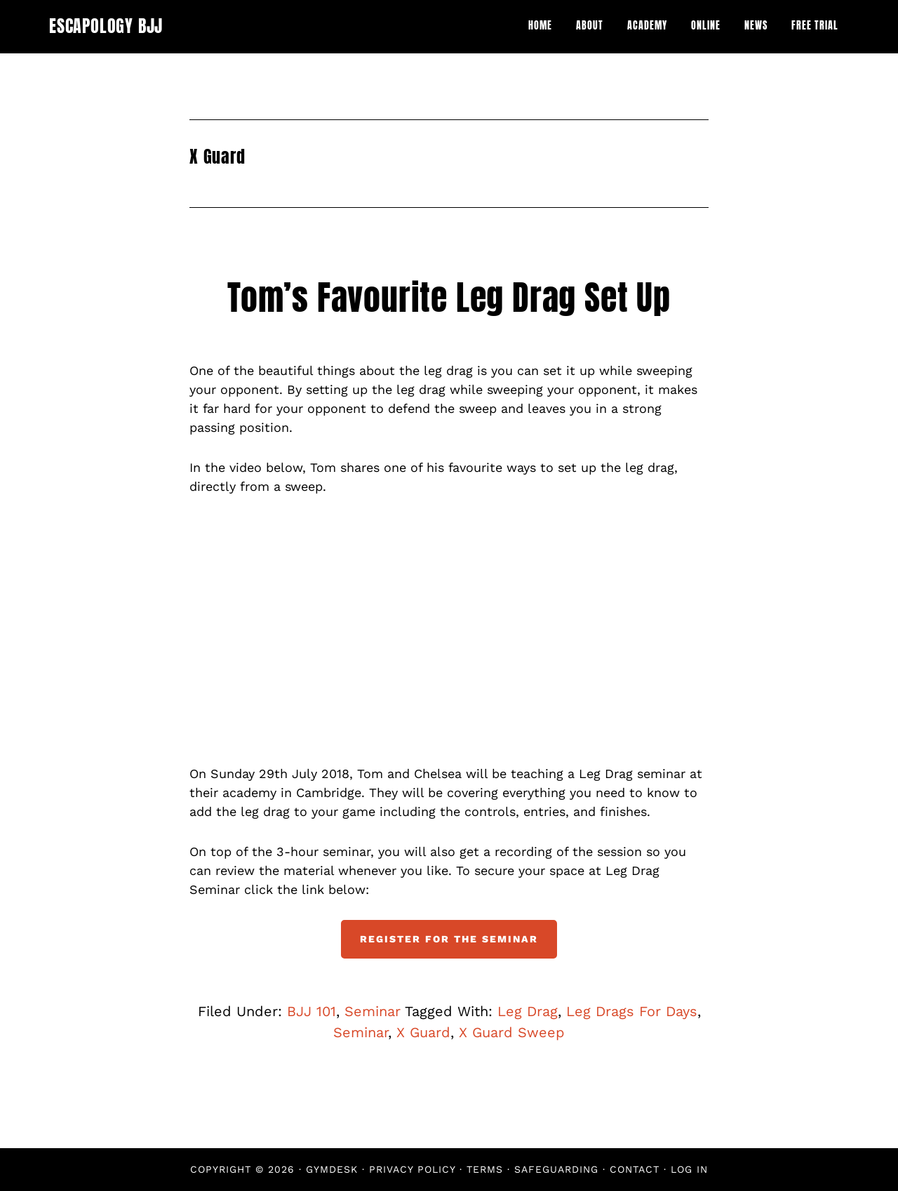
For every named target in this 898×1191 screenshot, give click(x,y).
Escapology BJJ (106, 26)
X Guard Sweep (512, 1032)
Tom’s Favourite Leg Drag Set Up (449, 297)
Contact (634, 1169)
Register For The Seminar (449, 939)
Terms (485, 1169)
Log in (689, 1169)
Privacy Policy (412, 1169)
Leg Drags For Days (631, 1011)
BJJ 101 (311, 1011)
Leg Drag (527, 1011)
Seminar (372, 1011)
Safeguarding (556, 1169)
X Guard (423, 1032)
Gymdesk (332, 1169)
